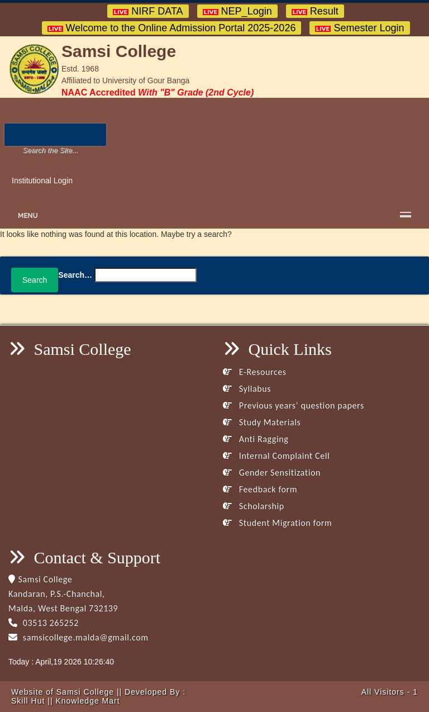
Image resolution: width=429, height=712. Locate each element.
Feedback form (260, 489)
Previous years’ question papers (293, 405)
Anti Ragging (255, 439)
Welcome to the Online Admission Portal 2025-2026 (171, 28)
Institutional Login (42, 180)
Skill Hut (28, 700)
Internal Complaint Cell (276, 455)
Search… (75, 274)
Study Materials (262, 422)
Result (315, 11)
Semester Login (359, 28)
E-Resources (255, 372)
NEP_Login (237, 11)
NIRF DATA (148, 11)
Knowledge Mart (87, 700)
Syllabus (247, 388)
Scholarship (253, 506)
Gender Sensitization (272, 472)
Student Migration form (277, 523)
